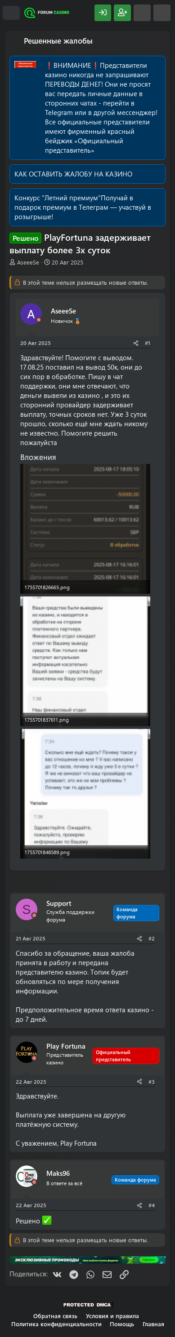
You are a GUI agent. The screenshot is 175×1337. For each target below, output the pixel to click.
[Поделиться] (136, 343)
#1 (147, 342)
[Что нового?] (142, 12)
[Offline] (39, 320)
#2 (151, 938)
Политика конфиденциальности (56, 1324)
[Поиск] (162, 12)
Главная (153, 1324)
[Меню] (11, 13)
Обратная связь (55, 1315)
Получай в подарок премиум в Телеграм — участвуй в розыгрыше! (82, 207)
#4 (151, 1205)
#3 (151, 1081)
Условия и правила (112, 1315)
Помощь (122, 1324)
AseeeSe (28, 262)
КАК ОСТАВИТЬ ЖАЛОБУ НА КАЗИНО (73, 173)
